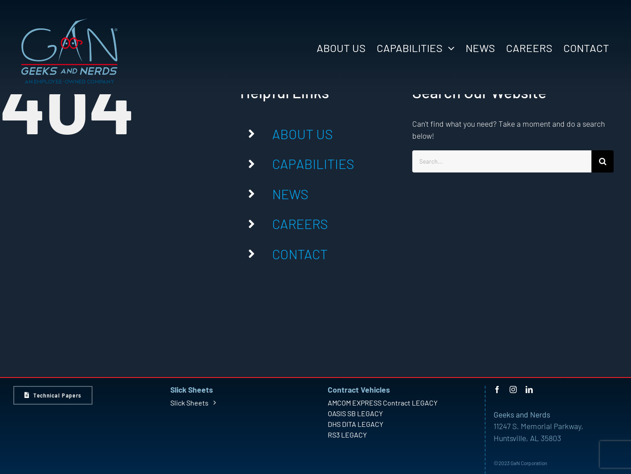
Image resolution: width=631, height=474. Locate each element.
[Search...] (501, 161)
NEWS (290, 194)
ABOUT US (302, 134)
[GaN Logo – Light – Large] (69, 22)
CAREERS (300, 224)
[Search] (602, 161)
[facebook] (497, 389)
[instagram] (513, 389)
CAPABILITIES (313, 164)
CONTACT (300, 254)
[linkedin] (529, 389)
